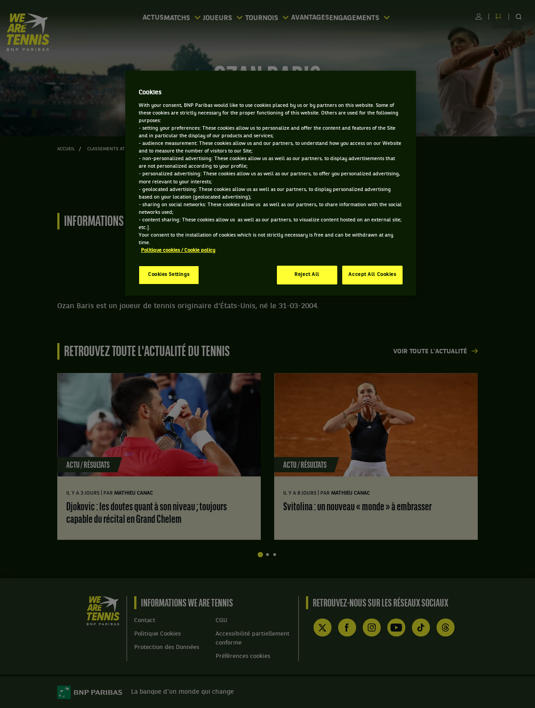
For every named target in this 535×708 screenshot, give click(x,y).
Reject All (306, 274)
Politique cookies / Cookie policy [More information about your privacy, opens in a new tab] (178, 250)
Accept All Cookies (372, 274)
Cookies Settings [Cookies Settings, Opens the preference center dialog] (169, 274)
